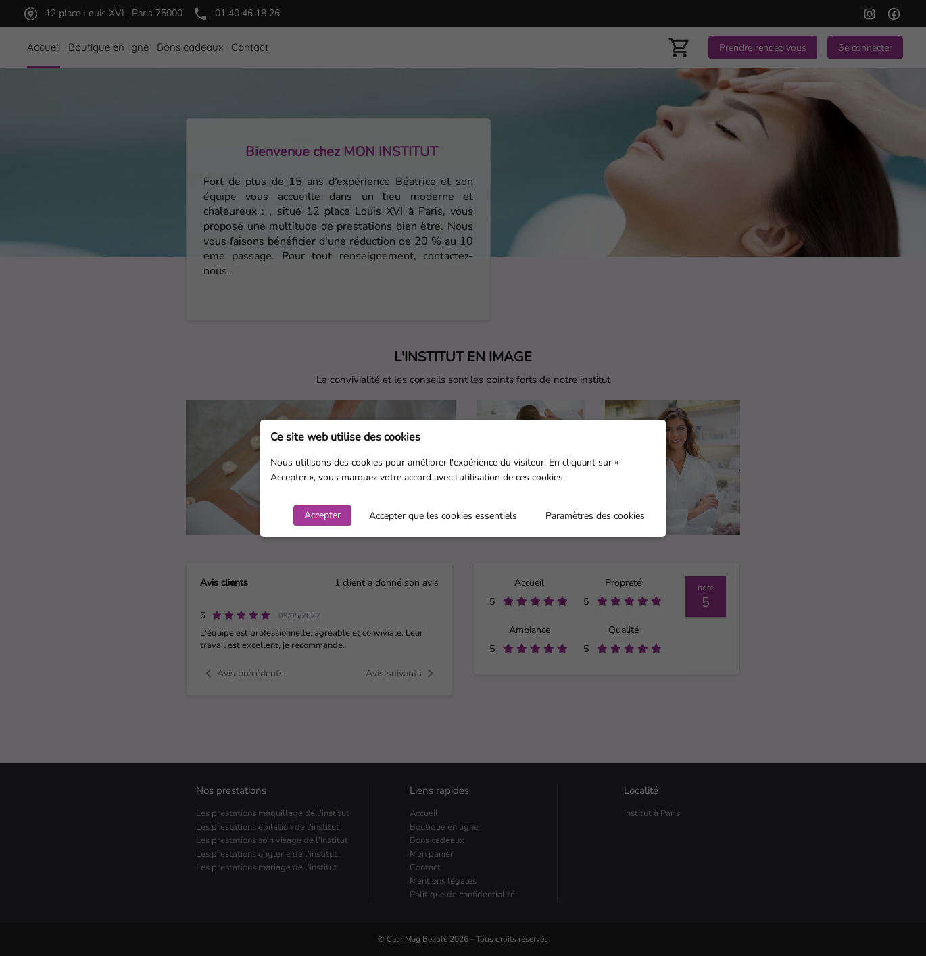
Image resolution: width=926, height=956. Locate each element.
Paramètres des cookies (595, 515)
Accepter (322, 515)
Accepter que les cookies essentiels (443, 515)
